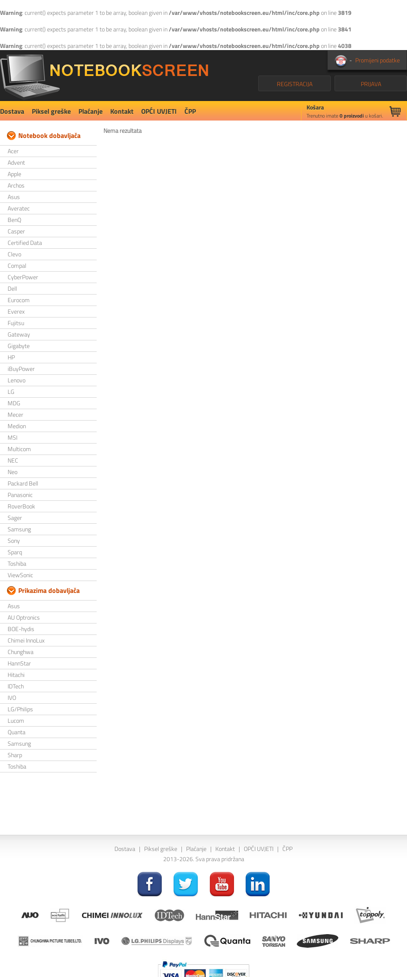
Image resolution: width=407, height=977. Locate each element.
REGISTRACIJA (294, 83)
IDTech (16, 686)
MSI (12, 437)
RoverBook (21, 506)
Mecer (15, 414)
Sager (15, 517)
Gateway (19, 334)
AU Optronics (24, 617)
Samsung (19, 529)
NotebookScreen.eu (104, 75)
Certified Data (25, 242)
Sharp (15, 754)
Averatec (19, 208)
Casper (16, 231)
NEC (13, 460)
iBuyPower (21, 368)
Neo (12, 471)
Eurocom (19, 299)
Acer (13, 150)
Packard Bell (23, 483)
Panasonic (20, 494)
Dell (12, 288)
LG (11, 391)
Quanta (16, 731)
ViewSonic (20, 574)
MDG (14, 403)
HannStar (19, 663)
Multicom (19, 448)
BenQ (14, 219)
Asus (14, 196)
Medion (17, 425)
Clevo (14, 254)
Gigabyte (19, 345)
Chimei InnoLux (26, 640)
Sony (14, 540)
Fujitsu (16, 322)
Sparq (15, 551)
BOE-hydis (21, 628)
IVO (12, 697)
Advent (16, 162)
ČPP (190, 111)
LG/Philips (20, 709)
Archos (16, 185)
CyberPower (23, 276)
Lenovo (16, 380)
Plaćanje (90, 111)
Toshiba (17, 563)
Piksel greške (51, 111)
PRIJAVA (371, 83)
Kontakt (122, 111)
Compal (17, 265)
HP (11, 357)
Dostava (12, 111)
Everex (16, 311)
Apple (14, 173)
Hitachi (16, 674)
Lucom (16, 720)
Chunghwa (20, 651)
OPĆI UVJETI (159, 111)
